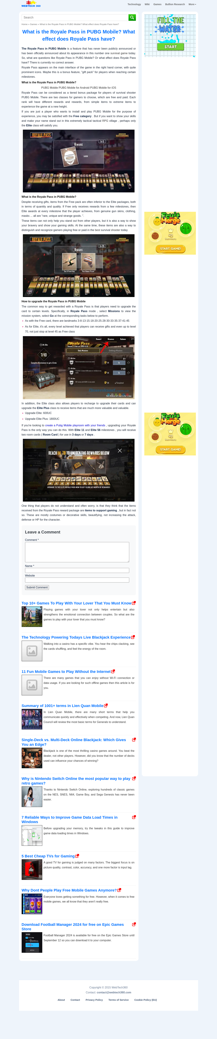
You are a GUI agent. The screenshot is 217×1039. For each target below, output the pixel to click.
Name (29, 566)
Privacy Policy (94, 1000)
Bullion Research (175, 4)
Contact (75, 1000)
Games (157, 4)
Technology (134, 4)
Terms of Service (118, 1000)
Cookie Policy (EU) (145, 1000)
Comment (32, 539)
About (61, 1000)
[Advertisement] (170, 80)
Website (30, 575)
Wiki (147, 4)
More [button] (192, 4)
